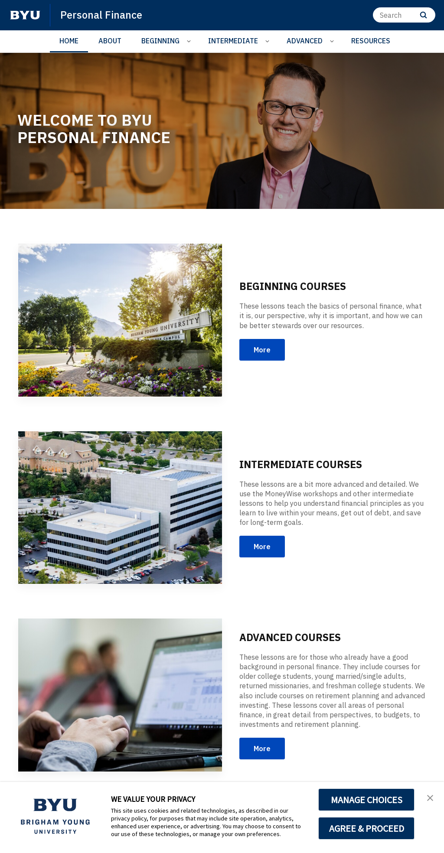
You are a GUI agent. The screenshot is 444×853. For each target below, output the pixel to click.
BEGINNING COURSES (294, 286)
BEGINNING (160, 40)
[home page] (25, 15)
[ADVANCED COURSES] (120, 695)
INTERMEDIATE (233, 40)
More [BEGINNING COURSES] (262, 349)
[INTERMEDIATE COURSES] (120, 507)
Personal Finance (101, 15)
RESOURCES (370, 40)
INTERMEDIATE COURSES (303, 464)
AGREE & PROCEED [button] (366, 828)
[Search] (404, 15)
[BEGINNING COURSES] (120, 320)
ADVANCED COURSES (292, 637)
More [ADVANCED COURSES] (262, 748)
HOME (68, 40)
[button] (429, 797)
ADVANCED (305, 40)
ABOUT (109, 40)
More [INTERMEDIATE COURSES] (262, 546)
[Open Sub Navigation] (190, 41)
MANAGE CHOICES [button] (366, 800)
